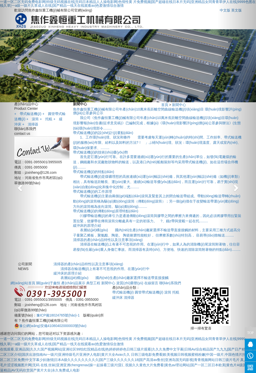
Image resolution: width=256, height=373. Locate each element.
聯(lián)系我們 (170, 283)
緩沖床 (117, 298)
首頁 (164, 105)
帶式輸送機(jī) (28, 114)
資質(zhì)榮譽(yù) (129, 283)
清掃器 (30, 124)
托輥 (46, 119)
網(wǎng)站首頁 (22, 283)
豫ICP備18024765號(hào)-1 (58, 315)
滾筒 (32, 119)
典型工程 (93, 283)
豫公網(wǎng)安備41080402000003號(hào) (50, 326)
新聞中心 (179, 105)
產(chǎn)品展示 (73, 283)
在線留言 (151, 283)
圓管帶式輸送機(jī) (149, 292)
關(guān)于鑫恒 (48, 283)
